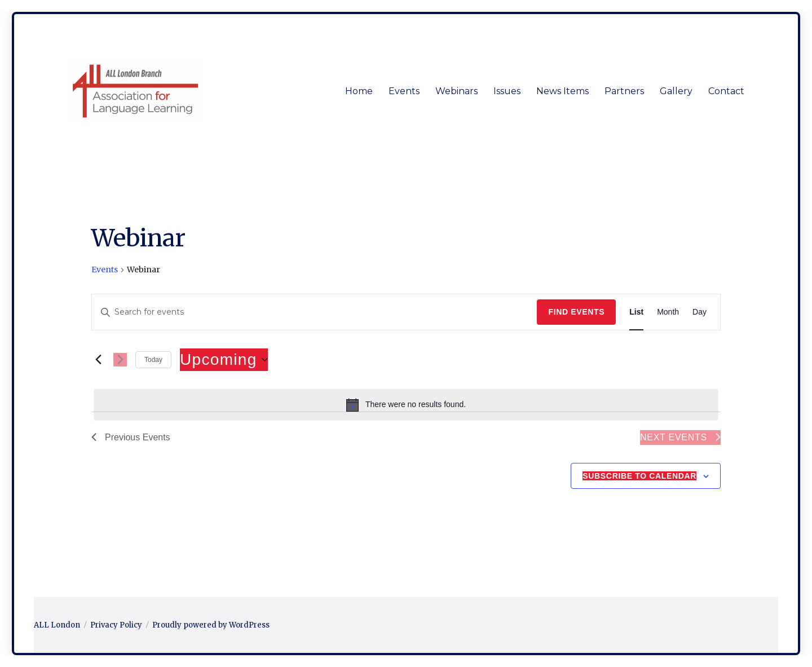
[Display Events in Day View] (699, 312)
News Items (562, 91)
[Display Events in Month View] (668, 312)
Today (153, 360)
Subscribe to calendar (639, 475)
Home (359, 91)
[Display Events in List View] (636, 312)
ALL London (57, 625)
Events (404, 91)
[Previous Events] (98, 359)
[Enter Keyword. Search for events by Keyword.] (314, 312)
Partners (624, 91)
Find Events (576, 311)
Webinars (456, 91)
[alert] (406, 405)
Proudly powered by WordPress (211, 625)
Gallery (676, 91)
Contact (726, 91)
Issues (506, 91)
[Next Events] (120, 359)
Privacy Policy (116, 625)
